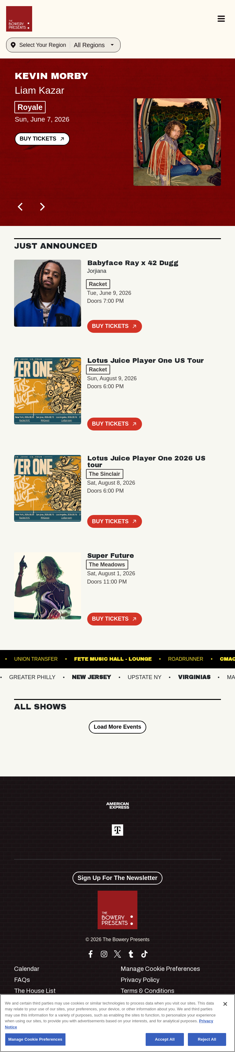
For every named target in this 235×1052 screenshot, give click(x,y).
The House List (35, 990)
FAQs (22, 979)
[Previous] (21, 207)
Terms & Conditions (147, 990)
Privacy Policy (140, 979)
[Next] (41, 207)
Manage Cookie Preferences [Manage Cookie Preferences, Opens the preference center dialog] (35, 1039)
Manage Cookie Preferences (160, 968)
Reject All (207, 1039)
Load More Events (117, 727)
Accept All (164, 1039)
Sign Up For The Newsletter (117, 877)
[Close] (225, 1004)
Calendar (26, 968)
